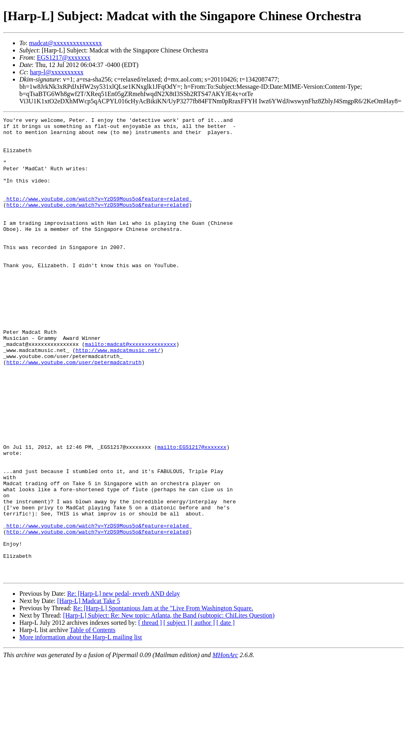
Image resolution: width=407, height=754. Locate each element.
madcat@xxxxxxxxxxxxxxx (65, 43)
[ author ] (203, 714)
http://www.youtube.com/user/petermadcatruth (73, 411)
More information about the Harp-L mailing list (80, 729)
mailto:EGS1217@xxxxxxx (191, 513)
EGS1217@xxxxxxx (63, 57)
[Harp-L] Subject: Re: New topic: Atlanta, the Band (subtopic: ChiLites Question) (169, 707)
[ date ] (225, 714)
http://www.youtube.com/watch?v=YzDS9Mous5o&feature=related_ (99, 215)
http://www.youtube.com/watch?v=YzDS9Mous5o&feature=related (97, 222)
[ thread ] (150, 714)
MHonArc (225, 747)
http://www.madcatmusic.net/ (117, 397)
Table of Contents (93, 721)
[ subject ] (176, 714)
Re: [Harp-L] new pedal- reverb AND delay (123, 685)
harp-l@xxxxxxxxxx (56, 72)
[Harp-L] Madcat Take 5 (88, 692)
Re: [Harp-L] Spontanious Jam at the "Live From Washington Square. (163, 700)
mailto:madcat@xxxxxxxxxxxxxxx (130, 390)
